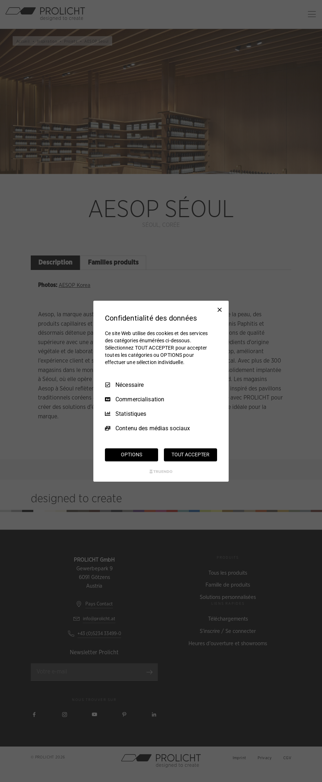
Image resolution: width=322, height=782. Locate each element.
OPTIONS (131, 454)
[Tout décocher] (220, 309)
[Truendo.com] (161, 471)
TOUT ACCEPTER (190, 454)
